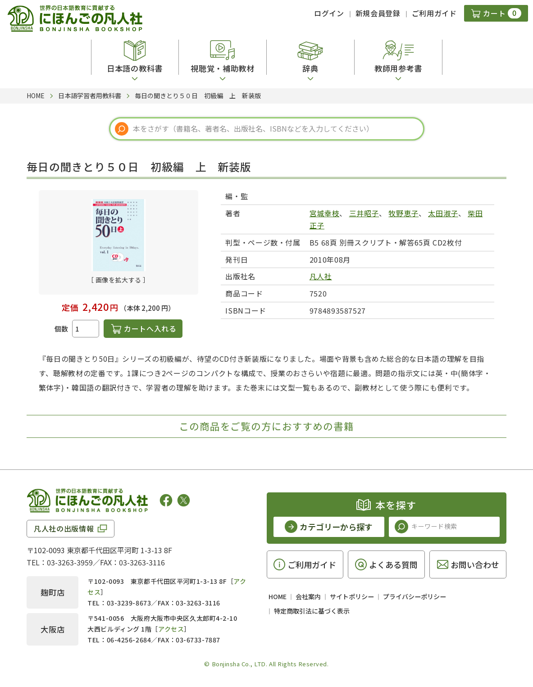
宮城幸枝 (325, 213)
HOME (278, 596)
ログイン (329, 13)
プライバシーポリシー (414, 596)
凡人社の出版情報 (64, 528)
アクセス (171, 628)
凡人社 (321, 276)
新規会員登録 (378, 13)
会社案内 (308, 596)
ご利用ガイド (434, 13)
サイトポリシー (352, 596)
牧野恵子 (403, 213)
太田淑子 (443, 213)
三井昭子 (364, 213)
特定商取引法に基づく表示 (312, 610)
